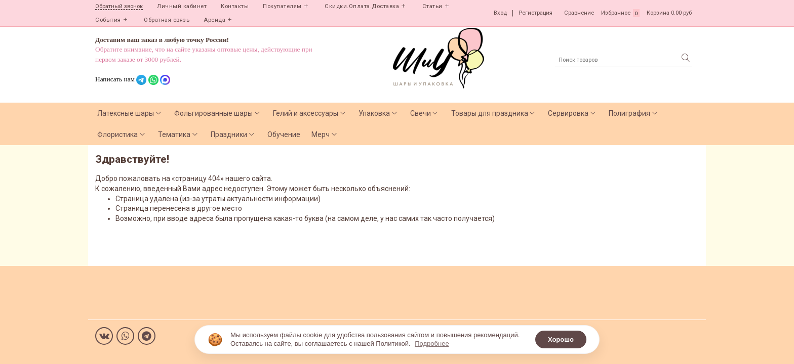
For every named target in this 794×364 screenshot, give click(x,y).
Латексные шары (125, 113)
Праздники (229, 134)
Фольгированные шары (213, 113)
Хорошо (561, 339)
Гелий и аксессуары (305, 113)
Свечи (420, 113)
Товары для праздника (489, 113)
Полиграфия (629, 113)
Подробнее (432, 343)
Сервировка (568, 113)
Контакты (235, 6)
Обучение (283, 134)
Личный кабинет (182, 6)
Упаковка (374, 113)
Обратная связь (166, 20)
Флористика (117, 134)
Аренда (214, 20)
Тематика (174, 134)
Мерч (320, 134)
